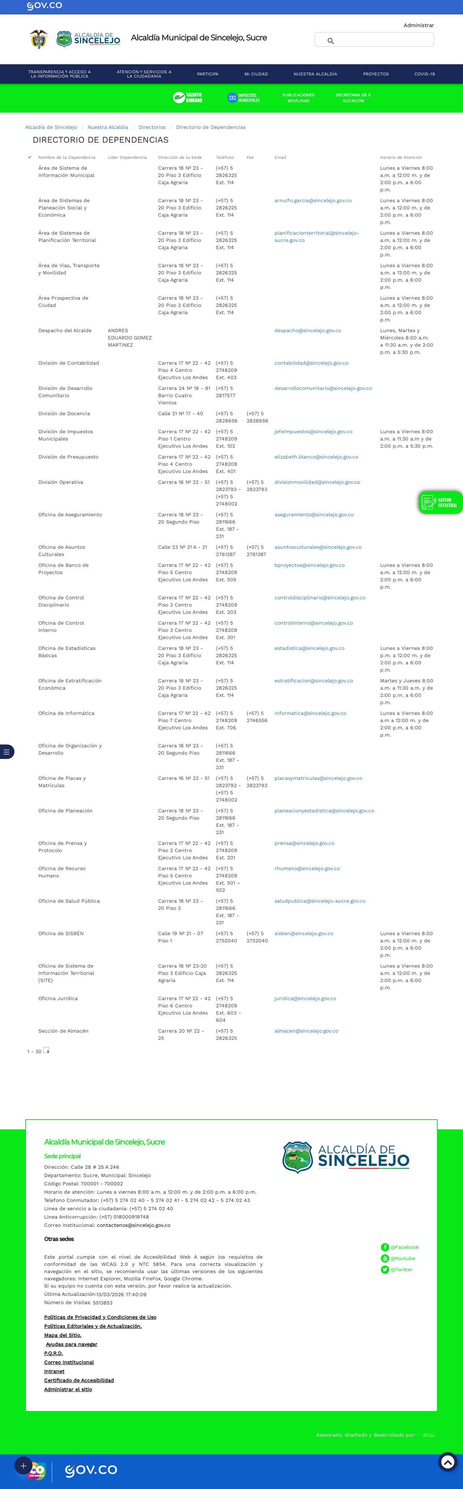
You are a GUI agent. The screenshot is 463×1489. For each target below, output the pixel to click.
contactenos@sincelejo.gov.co (133, 1225)
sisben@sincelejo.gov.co (304, 933)
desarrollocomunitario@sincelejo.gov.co (323, 388)
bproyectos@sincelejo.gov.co (310, 565)
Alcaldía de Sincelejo (51, 127)
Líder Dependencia (127, 157)
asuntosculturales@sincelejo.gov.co (318, 547)
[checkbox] (30, 157)
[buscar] (366, 42)
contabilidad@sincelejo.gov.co (311, 363)
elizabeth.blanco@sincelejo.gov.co (316, 457)
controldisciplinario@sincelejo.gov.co (320, 597)
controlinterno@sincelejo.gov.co (314, 623)
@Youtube (403, 1258)
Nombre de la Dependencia (66, 157)
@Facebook (405, 1247)
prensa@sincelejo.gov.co (304, 843)
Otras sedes (58, 1239)
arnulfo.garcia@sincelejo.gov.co (313, 200)
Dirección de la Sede (180, 157)
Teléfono (225, 157)
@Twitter (402, 1269)
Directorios (152, 127)
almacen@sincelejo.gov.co (306, 1031)
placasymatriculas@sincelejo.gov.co (318, 778)
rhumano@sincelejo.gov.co (307, 868)
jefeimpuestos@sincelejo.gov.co (313, 431)
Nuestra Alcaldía (108, 127)
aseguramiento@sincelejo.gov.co (314, 514)
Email (280, 157)
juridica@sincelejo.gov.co (305, 998)
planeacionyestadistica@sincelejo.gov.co (324, 810)
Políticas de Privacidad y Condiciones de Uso (100, 1317)
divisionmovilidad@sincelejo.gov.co (317, 482)
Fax (250, 157)
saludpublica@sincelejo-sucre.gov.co (320, 901)
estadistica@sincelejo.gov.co (309, 648)
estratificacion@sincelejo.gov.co (314, 680)
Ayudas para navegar (71, 1344)
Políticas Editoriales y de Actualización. (93, 1326)
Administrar (419, 25)
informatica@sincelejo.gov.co (310, 713)
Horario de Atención (401, 157)
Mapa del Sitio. (62, 1335)
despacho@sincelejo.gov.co (308, 330)
